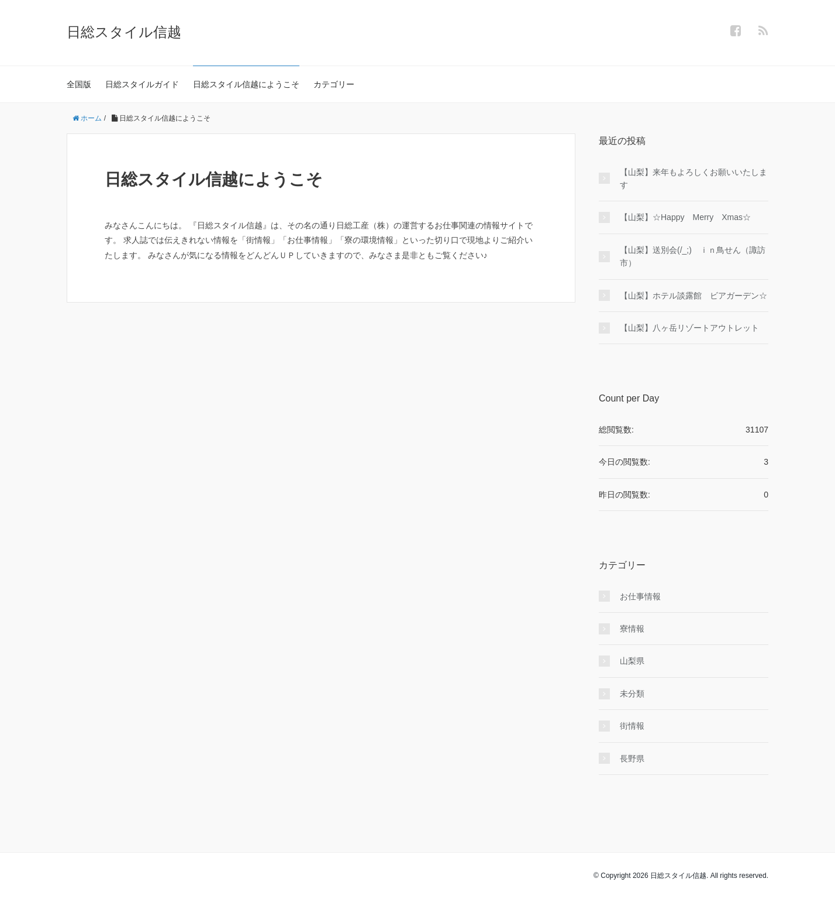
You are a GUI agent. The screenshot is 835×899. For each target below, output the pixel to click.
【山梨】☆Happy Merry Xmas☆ (685, 217)
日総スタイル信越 (124, 32)
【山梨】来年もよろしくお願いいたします (693, 178)
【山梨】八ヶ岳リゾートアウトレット (689, 327)
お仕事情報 (640, 596)
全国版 (79, 84)
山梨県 (632, 660)
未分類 (632, 693)
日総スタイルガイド (142, 84)
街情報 (632, 725)
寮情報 (632, 628)
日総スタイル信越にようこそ (246, 84)
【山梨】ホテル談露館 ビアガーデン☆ (693, 295)
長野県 (632, 758)
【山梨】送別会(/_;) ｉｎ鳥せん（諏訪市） (692, 256)
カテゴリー (333, 84)
